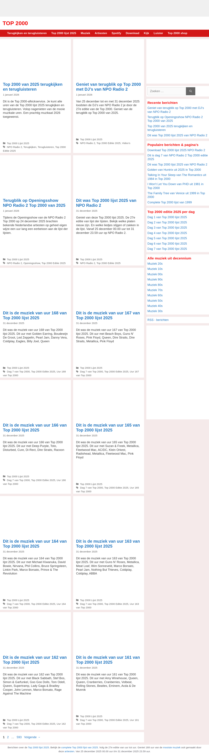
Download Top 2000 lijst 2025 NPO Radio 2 (176, 150)
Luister (158, 33)
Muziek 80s (155, 285)
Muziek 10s (155, 269)
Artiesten (101, 33)
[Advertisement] (104, 7)
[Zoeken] (190, 91)
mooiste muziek (172, 747)
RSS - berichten (158, 320)
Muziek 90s (155, 279)
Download (132, 33)
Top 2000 (15, 23)
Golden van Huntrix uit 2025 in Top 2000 (174, 169)
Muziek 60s (155, 295)
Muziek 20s (155, 263)
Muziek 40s (155, 306)
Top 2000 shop (177, 33)
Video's (126, 143)
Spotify (116, 33)
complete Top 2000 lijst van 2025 (79, 747)
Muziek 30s (155, 311)
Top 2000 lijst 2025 (63, 33)
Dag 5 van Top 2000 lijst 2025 (167, 238)
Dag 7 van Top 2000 (18, 371)
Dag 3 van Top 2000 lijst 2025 (167, 227)
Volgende (32, 737)
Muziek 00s (155, 274)
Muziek (85, 33)
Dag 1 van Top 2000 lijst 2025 (167, 217)
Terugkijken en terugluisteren (27, 33)
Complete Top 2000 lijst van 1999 (169, 202)
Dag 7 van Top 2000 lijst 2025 (167, 248)
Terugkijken (29, 147)
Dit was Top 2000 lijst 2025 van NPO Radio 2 (177, 135)
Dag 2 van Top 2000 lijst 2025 (167, 222)
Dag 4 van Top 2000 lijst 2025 (167, 233)
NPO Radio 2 (14, 147)
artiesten (69, 751)
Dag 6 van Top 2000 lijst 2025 (167, 243)
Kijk (146, 33)
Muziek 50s (155, 300)
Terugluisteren (46, 147)
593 (19, 737)
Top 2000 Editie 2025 (108, 143)
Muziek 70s (155, 290)
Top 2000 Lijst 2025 (18, 143)
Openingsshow (31, 263)
